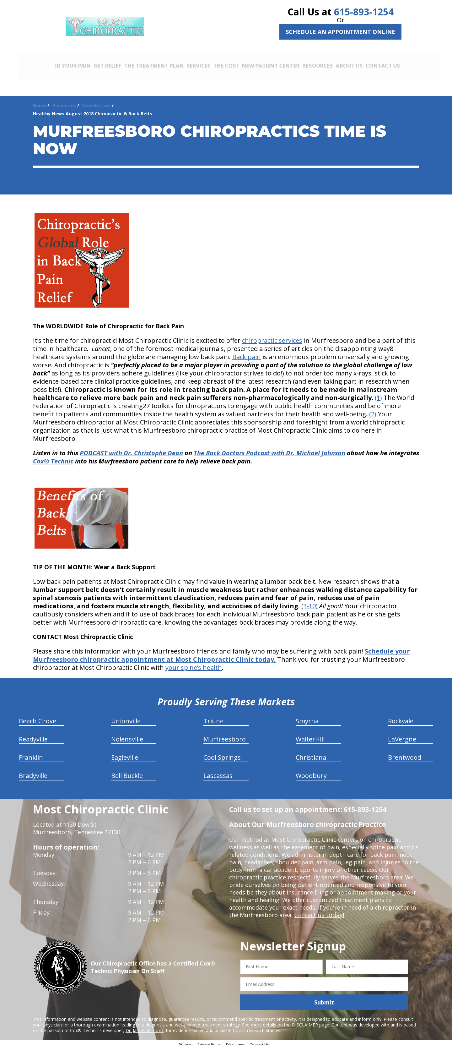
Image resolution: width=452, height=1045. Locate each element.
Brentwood (404, 753)
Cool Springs (222, 753)
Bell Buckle (127, 771)
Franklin (31, 753)
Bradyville (33, 771)
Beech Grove (37, 716)
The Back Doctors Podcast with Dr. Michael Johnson (269, 448)
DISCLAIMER (305, 1020)
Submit (324, 998)
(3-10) (309, 601)
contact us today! (317, 910)
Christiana (311, 753)
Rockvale (400, 716)
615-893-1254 (364, 11)
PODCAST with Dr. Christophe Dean (131, 448)
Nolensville (127, 734)
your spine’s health (193, 663)
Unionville (126, 716)
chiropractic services (272, 336)
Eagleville (124, 753)
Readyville (33, 734)
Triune (213, 716)
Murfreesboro (224, 734)
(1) (378, 393)
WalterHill (310, 734)
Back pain (246, 352)
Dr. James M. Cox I (144, 1026)
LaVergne (402, 734)
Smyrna (307, 716)
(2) (372, 409)
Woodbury (311, 771)
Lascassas (218, 771)
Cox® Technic (53, 456)
